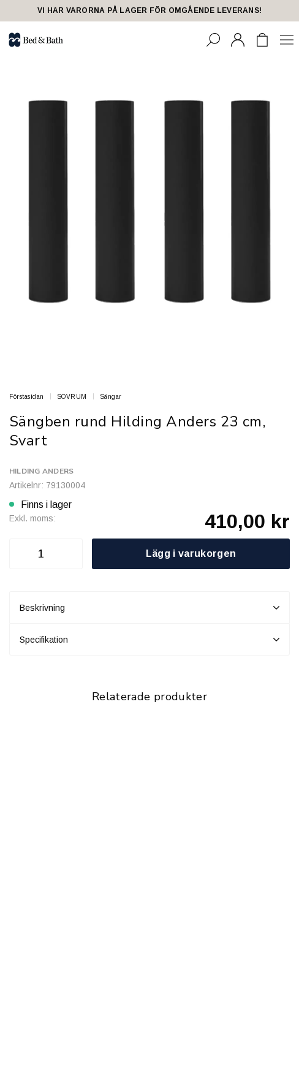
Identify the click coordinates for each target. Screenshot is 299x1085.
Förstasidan (26, 396)
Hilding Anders (41, 471)
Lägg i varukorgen (191, 553)
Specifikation (149, 639)
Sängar (111, 396)
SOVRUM (72, 396)
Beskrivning (149, 608)
